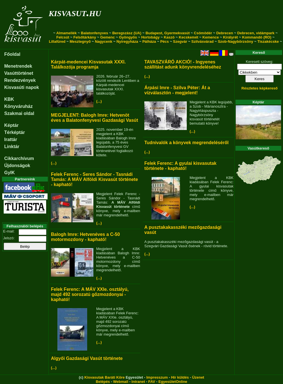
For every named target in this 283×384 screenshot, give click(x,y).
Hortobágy (150, 37)
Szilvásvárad (202, 41)
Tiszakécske (268, 41)
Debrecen (224, 33)
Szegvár (180, 41)
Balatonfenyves (94, 33)
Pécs (164, 41)
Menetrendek (18, 66)
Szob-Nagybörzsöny (235, 41)
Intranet (138, 381)
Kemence (210, 37)
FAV (151, 381)
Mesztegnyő (80, 41)
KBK (9, 99)
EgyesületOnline (172, 381)
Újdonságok (17, 165)
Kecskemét (188, 37)
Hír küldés (180, 377)
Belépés (103, 381)
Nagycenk (103, 41)
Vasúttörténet (18, 73)
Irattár (10, 139)
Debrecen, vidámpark (256, 33)
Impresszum (157, 377)
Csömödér (203, 33)
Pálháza (149, 41)
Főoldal (12, 54)
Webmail (120, 381)
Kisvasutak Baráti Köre (104, 377)
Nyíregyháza (127, 41)
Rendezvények (20, 80)
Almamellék (66, 33)
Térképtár (14, 132)
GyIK (9, 172)
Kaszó (169, 37)
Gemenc (107, 37)
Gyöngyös (128, 37)
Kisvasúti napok (21, 87)
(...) (99, 101)
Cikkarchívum (19, 158)
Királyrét (230, 37)
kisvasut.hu (75, 12)
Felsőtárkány (84, 37)
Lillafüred (57, 41)
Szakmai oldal (19, 113)
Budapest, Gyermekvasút (167, 33)
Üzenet (198, 377)
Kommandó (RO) (256, 37)
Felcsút (62, 37)
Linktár (11, 146)
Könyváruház (18, 106)
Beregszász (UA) (127, 33)
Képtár (11, 125)
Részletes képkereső (259, 88)
